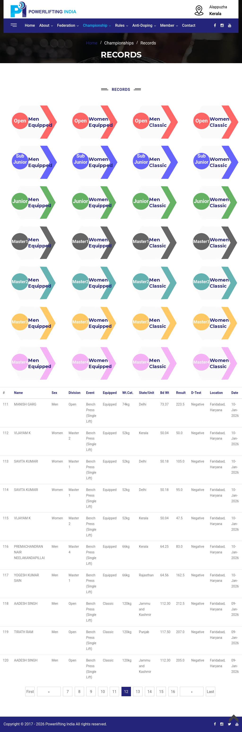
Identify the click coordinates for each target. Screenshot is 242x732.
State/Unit (146, 393)
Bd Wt (164, 393)
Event (90, 393)
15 (161, 691)
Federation (66, 25)
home (91, 42)
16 (173, 691)
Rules (120, 25)
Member (167, 25)
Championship (95, 25)
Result (181, 393)
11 (114, 691)
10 (103, 691)
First (30, 691)
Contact (188, 25)
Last (210, 691)
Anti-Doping (142, 25)
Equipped (110, 393)
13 (138, 691)
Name (18, 393)
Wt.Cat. (128, 393)
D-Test (196, 393)
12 (126, 691)
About (44, 25)
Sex (54, 393)
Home (30, 25)
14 (149, 691)
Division (74, 393)
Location (216, 393)
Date (234, 393)
